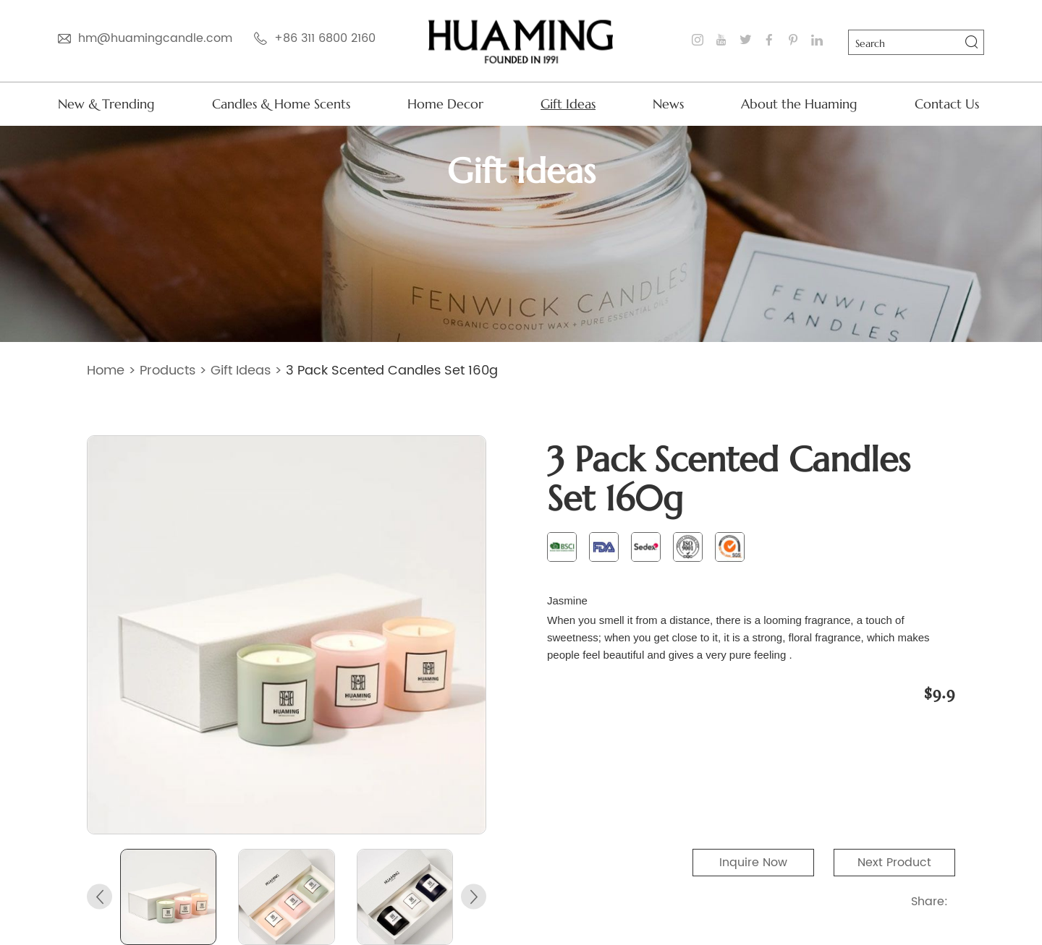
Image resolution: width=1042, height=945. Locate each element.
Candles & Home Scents (281, 103)
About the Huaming (799, 103)
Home (105, 370)
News (668, 103)
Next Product (894, 862)
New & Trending (106, 103)
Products (167, 370)
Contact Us (947, 103)
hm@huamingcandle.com (155, 38)
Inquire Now (753, 862)
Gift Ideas (568, 103)
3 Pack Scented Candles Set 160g (392, 370)
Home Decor (445, 103)
